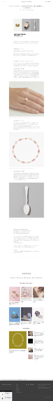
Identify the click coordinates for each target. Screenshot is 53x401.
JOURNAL (17, 389)
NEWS (10, 349)
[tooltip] (45, 1)
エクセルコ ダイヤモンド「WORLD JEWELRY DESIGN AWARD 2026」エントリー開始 (38, 342)
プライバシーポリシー (9, 397)
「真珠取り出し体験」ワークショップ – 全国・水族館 (38, 350)
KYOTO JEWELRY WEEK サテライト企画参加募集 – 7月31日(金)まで (17, 351)
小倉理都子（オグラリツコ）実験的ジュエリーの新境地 (38, 323)
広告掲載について (4, 397)
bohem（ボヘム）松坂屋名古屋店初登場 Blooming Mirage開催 (14, 323)
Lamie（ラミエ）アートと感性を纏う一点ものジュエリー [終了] (26, 323)
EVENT (35, 331)
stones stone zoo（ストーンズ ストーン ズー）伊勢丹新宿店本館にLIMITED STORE (39, 334)
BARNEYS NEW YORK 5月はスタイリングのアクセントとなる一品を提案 (26, 300)
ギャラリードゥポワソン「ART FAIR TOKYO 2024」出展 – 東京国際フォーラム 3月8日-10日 (16, 379)
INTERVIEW (18, 388)
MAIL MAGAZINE (18, 392)
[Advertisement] (26, 266)
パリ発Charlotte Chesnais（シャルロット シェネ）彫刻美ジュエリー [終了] (38, 300)
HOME (2, 379)
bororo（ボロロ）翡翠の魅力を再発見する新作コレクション (14, 303)
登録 (49, 387)
